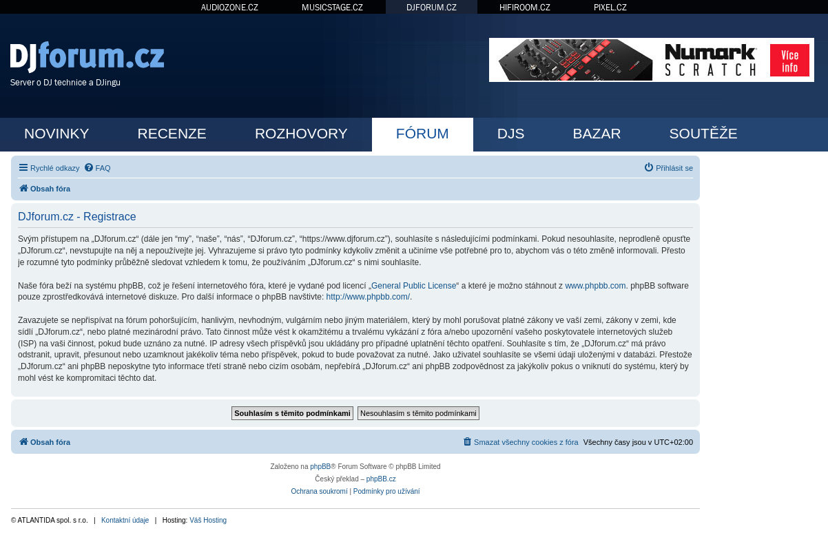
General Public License (413, 286)
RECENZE (172, 133)
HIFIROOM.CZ (524, 7)
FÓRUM (422, 133)
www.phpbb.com (595, 286)
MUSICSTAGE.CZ (332, 7)
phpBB (320, 466)
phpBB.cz (381, 479)
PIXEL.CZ (610, 7)
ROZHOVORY (301, 133)
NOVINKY (57, 133)
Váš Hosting (208, 520)
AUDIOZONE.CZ (229, 7)
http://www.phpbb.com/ (368, 297)
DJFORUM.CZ (431, 7)
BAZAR (597, 133)
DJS (511, 133)
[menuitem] (97, 168)
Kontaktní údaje (125, 520)
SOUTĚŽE (704, 133)
